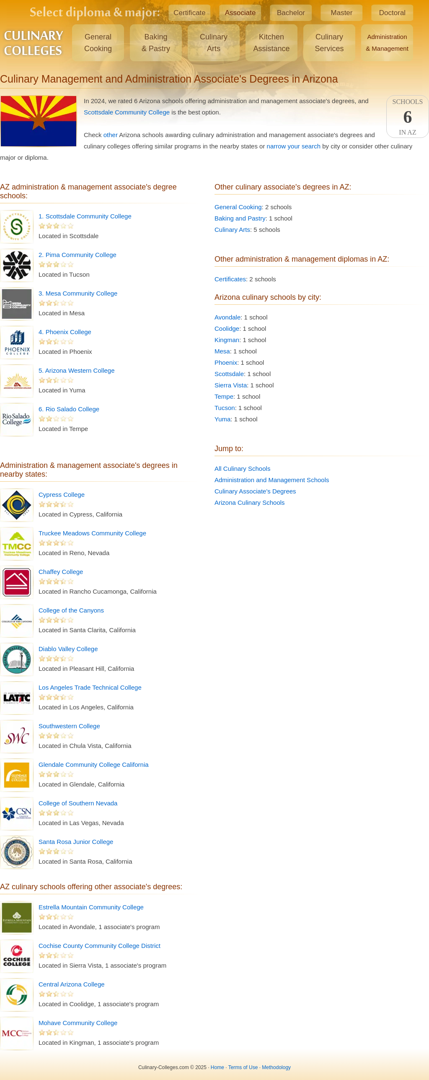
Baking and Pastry (240, 218)
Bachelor (291, 13)
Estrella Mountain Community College (91, 907)
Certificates (230, 279)
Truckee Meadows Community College (92, 533)
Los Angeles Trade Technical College (90, 687)
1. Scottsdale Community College (85, 216)
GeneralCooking (98, 43)
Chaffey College (61, 571)
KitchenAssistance (271, 43)
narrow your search (293, 146)
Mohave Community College (78, 1022)
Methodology (276, 1067)
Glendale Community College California (94, 764)
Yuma (222, 419)
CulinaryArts (213, 43)
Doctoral (392, 13)
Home (217, 1067)
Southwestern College (69, 726)
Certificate (189, 13)
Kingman (226, 339)
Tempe (223, 396)
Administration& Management (387, 42)
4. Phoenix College (65, 331)
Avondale (227, 317)
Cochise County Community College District (99, 945)
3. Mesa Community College (78, 293)
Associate (240, 13)
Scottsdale (229, 373)
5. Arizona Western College (77, 370)
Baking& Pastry (156, 43)
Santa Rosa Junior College (76, 841)
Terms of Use (243, 1067)
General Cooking (238, 206)
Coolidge (226, 328)
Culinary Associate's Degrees (255, 491)
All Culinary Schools (242, 468)
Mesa (222, 351)
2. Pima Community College (77, 254)
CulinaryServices (329, 43)
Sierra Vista (230, 385)
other (110, 134)
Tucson (224, 407)
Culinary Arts (232, 229)
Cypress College (62, 494)
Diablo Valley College (68, 648)
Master (342, 13)
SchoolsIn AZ (408, 117)
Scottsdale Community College (127, 112)
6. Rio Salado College (69, 409)
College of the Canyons (71, 610)
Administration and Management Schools (271, 479)
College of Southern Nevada (78, 803)
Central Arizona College (72, 984)
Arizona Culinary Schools (249, 502)
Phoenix (225, 362)
